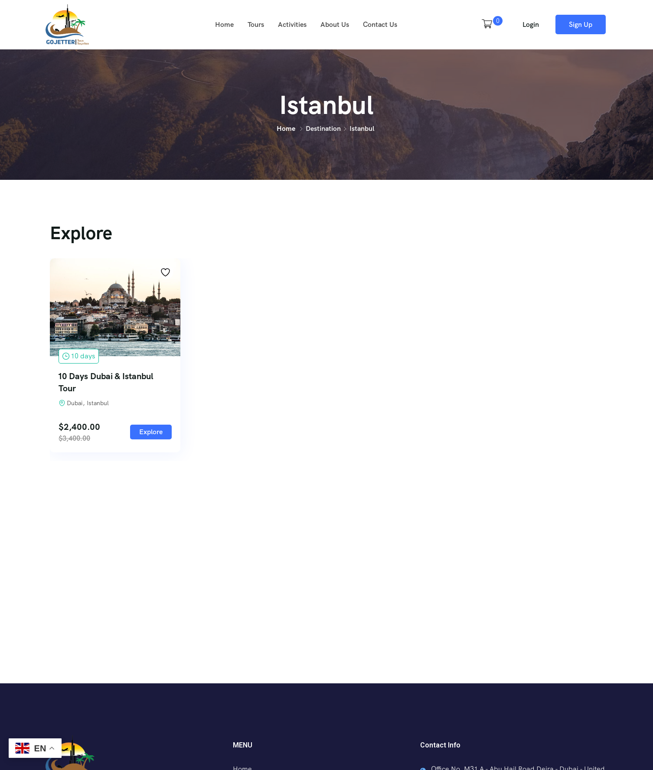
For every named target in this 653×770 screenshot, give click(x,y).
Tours (256, 24)
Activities (292, 24)
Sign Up (580, 24)
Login (530, 24)
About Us (334, 24)
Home (224, 24)
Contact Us (380, 24)
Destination (323, 128)
